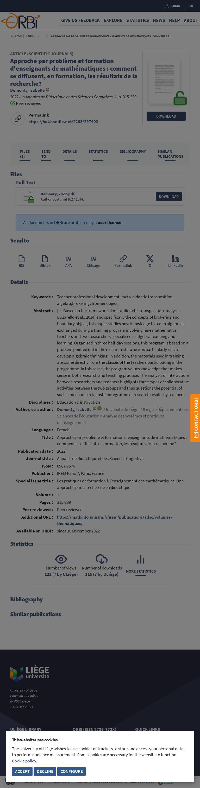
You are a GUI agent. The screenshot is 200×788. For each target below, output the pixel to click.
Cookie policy (24, 761)
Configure (71, 771)
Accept (22, 771)
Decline (45, 771)
